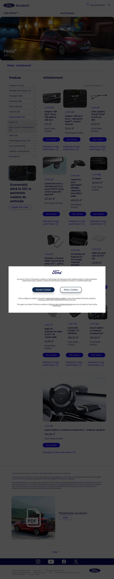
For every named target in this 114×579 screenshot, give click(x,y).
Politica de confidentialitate (60, 304)
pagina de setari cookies (56, 298)
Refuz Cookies (71, 290)
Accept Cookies (43, 290)
